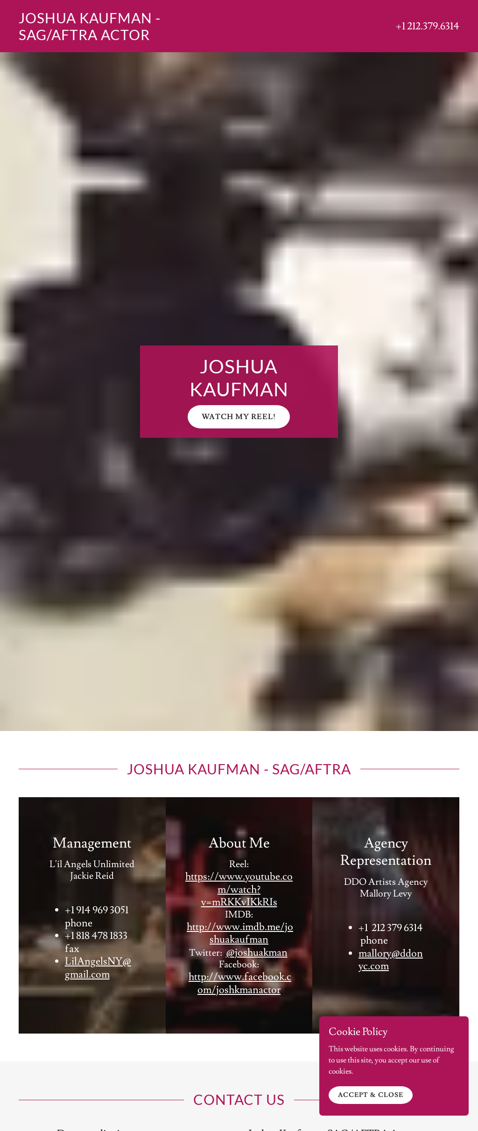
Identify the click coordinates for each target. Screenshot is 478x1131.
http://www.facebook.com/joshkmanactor (240, 983)
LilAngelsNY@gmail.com (98, 968)
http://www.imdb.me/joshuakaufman (240, 933)
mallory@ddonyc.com (390, 960)
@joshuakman (257, 952)
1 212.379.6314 (430, 26)
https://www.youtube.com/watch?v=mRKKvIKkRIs (239, 889)
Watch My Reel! (239, 416)
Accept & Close (370, 1105)
